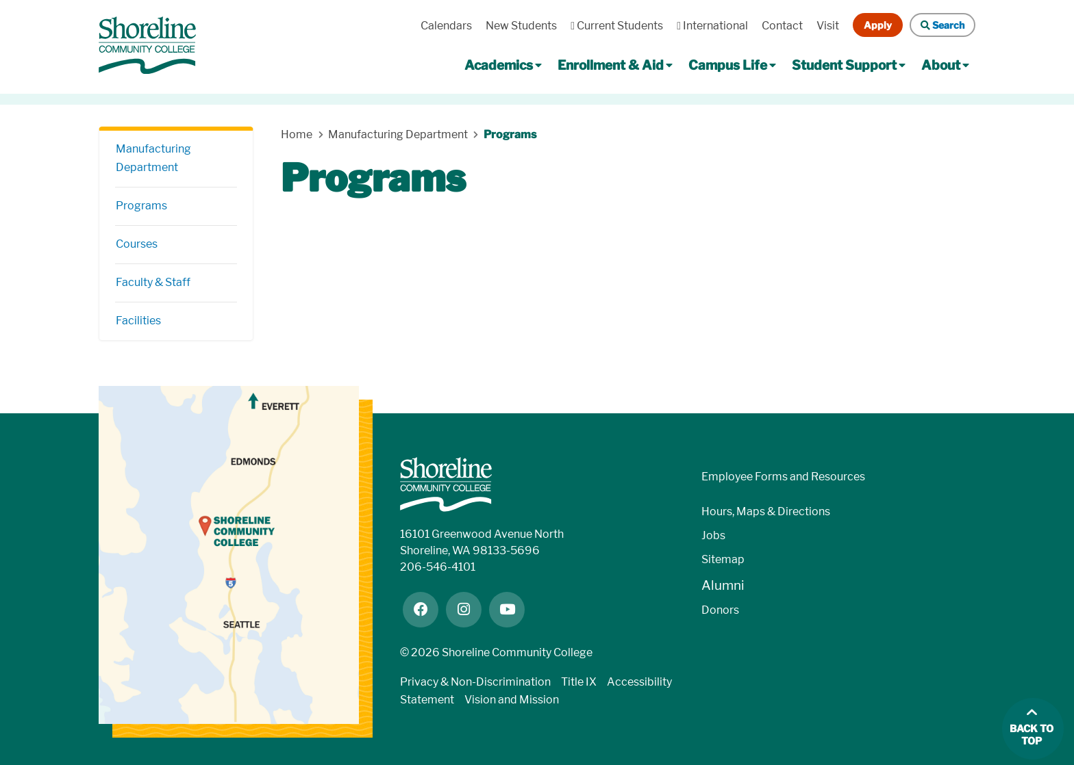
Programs (141, 205)
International (712, 25)
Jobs (713, 535)
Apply (878, 25)
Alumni (723, 585)
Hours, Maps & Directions (765, 511)
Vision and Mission (511, 699)
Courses (137, 243)
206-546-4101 (437, 566)
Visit (827, 25)
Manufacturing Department (153, 158)
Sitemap (723, 559)
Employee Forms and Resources (783, 476)
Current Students (617, 25)
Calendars (446, 25)
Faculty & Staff (153, 282)
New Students (521, 25)
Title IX (579, 681)
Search (942, 25)
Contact (782, 25)
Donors (720, 610)
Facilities (138, 320)
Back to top (1031, 735)
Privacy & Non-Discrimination (475, 681)
